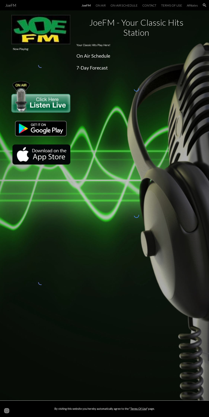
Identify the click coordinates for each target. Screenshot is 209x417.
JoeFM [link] (86, 5)
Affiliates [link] (192, 5)
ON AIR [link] (101, 5)
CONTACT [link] (149, 5)
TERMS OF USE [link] (171, 5)
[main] (40, 49)
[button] (204, 5)
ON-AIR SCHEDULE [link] (124, 5)
